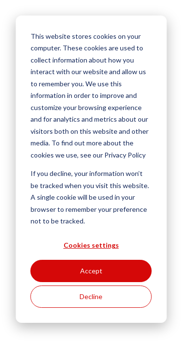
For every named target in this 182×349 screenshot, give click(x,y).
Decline (91, 296)
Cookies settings (91, 245)
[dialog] (91, 169)
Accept (91, 271)
